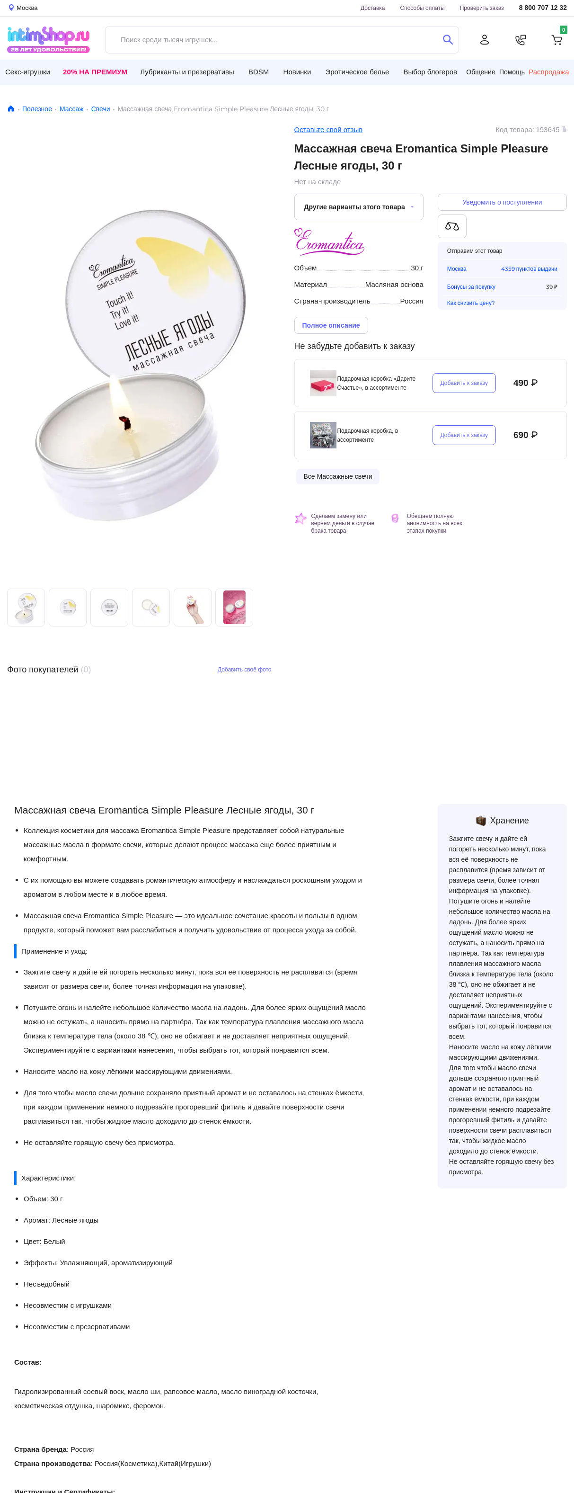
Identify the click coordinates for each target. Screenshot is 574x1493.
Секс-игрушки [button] (27, 71)
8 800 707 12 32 (543, 8)
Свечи (100, 109)
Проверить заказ (482, 7)
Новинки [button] (297, 71)
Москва (457, 268)
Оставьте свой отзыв (328, 129)
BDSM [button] (258, 71)
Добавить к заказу (464, 382)
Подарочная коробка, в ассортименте (367, 435)
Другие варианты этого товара (354, 207)
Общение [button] (480, 72)
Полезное (37, 109)
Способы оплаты (422, 7)
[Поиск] (448, 40)
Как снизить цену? (471, 303)
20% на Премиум (95, 71)
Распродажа (549, 72)
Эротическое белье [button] (357, 71)
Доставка (373, 7)
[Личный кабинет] (484, 39)
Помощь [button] (512, 72)
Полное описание (331, 325)
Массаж (72, 109)
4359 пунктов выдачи (529, 268)
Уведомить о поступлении (502, 202)
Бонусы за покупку (471, 286)
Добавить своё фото (245, 669)
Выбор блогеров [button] (431, 71)
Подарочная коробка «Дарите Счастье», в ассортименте (376, 383)
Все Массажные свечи (338, 476)
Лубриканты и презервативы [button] (187, 71)
